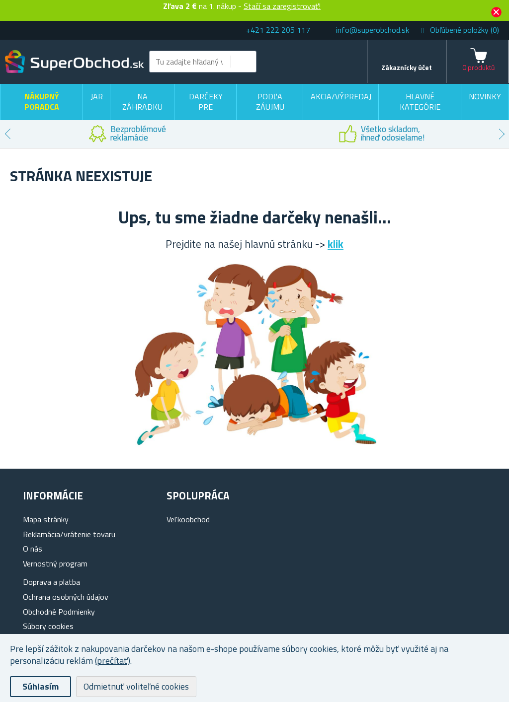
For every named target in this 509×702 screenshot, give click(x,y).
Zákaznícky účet (406, 67)
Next (501, 134)
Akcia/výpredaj (341, 96)
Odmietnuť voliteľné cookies (136, 686)
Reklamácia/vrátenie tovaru (69, 534)
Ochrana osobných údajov (65, 597)
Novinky (485, 96)
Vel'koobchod (188, 519)
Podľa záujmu (270, 101)
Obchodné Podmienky (59, 612)
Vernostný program (55, 563)
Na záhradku (142, 101)
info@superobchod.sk (372, 30)
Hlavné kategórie (420, 101)
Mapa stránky (46, 519)
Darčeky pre (206, 101)
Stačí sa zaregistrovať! (282, 6)
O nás (32, 549)
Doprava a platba (51, 582)
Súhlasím (40, 686)
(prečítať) (112, 660)
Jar (96, 96)
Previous (7, 134)
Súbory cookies (48, 626)
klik (335, 244)
